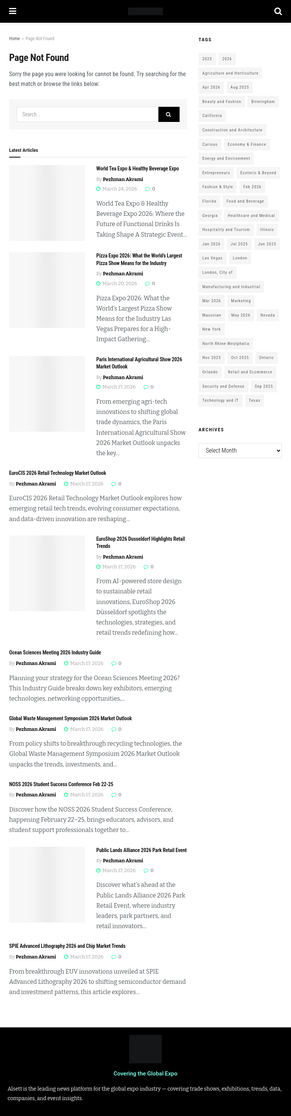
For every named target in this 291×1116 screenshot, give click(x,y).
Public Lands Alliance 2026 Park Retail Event (141, 850)
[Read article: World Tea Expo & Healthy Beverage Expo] (47, 203)
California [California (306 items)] (212, 115)
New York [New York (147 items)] (211, 329)
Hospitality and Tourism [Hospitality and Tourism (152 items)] (226, 229)
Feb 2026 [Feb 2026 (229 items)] (252, 186)
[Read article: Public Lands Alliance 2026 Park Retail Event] (47, 884)
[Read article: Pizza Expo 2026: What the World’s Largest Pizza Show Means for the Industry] (47, 290)
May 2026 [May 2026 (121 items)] (241, 315)
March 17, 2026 (116, 387)
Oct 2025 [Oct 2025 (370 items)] (240, 357)
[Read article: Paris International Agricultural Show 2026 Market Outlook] (47, 394)
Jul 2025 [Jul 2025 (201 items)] (239, 244)
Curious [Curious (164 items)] (209, 144)
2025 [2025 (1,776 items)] (207, 58)
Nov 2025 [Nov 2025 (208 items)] (211, 357)
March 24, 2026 (116, 189)
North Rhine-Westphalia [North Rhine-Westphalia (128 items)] (225, 343)
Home (14, 38)
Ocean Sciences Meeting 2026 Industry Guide (55, 652)
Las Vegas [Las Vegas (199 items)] (212, 258)
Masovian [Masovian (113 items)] (211, 315)
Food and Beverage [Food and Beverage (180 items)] (245, 201)
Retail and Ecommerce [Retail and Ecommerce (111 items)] (250, 372)
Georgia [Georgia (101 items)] (210, 215)
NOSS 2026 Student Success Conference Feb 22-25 (61, 784)
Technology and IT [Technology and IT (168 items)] (220, 400)
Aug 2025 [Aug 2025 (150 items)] (239, 87)
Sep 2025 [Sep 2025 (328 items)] (264, 386)
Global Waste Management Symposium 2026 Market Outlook (70, 718)
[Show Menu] (12, 11)
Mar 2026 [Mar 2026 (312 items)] (211, 300)
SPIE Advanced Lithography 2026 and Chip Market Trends (67, 946)
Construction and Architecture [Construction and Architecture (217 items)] (232, 130)
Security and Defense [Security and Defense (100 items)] (223, 386)
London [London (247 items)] (240, 258)
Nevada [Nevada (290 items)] (268, 315)
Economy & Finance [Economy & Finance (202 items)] (247, 144)
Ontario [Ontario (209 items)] (266, 357)
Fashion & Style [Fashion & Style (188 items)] (217, 186)
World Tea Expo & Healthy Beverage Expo (137, 168)
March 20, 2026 (116, 283)
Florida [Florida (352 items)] (209, 201)
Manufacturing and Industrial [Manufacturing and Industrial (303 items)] (231, 286)
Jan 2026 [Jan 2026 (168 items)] (211, 244)
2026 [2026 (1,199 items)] (227, 58)
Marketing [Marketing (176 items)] (241, 300)
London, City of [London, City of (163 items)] (217, 272)
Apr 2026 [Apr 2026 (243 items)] (211, 87)
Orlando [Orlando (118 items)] (210, 372)
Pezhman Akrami (123, 179)
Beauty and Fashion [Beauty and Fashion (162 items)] (221, 101)
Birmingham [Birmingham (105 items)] (263, 101)
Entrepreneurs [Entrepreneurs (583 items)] (216, 172)
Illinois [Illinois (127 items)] (267, 229)
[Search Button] (278, 11)
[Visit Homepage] (145, 11)
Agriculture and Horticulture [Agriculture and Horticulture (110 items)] (230, 73)
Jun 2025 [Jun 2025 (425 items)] (267, 244)
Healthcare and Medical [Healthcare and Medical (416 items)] (251, 215)
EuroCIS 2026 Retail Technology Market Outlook (57, 473)
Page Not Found (40, 38)
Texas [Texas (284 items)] (254, 400)
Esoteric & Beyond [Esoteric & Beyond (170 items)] (258, 172)
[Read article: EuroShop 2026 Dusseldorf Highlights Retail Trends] (47, 573)
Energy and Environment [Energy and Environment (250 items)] (226, 158)
